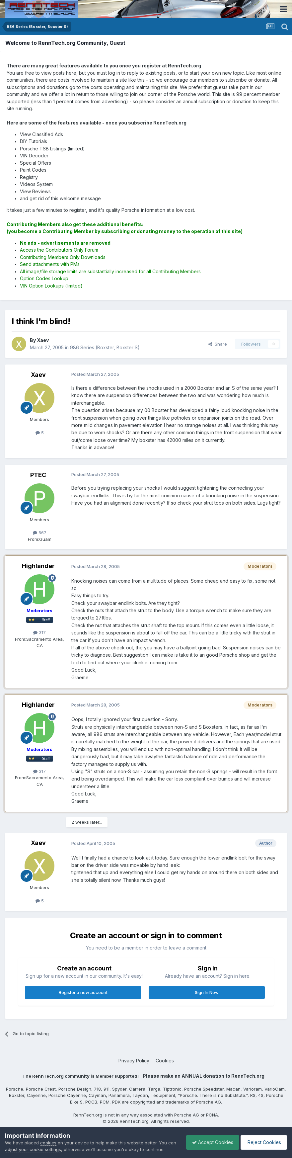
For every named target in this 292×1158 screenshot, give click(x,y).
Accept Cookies (209, 1139)
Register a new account (83, 992)
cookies (48, 1136)
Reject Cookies (262, 1139)
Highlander (38, 565)
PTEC (38, 474)
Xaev (38, 374)
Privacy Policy (133, 1060)
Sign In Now (207, 992)
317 (39, 632)
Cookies (165, 1060)
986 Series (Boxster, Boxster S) (105, 347)
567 (39, 532)
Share (217, 344)
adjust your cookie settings (42, 1142)
